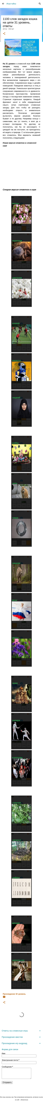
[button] (4, 33)
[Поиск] (39, 3)
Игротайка (11, 3)
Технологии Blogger (21, 1092)
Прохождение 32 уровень (14, 994)
